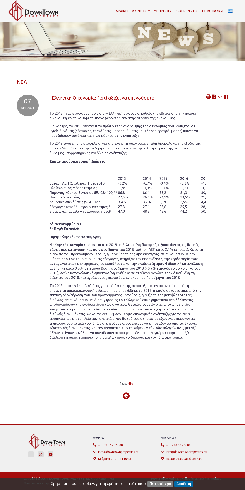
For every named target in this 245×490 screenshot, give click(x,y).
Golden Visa (187, 11)
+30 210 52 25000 (110, 445)
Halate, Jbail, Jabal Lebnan (184, 459)
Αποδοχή (183, 484)
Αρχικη (122, 11)
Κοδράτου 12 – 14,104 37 (115, 459)
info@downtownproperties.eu (118, 452)
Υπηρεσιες (163, 11)
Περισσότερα (160, 484)
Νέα (130, 383)
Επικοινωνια (212, 11)
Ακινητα (141, 11)
